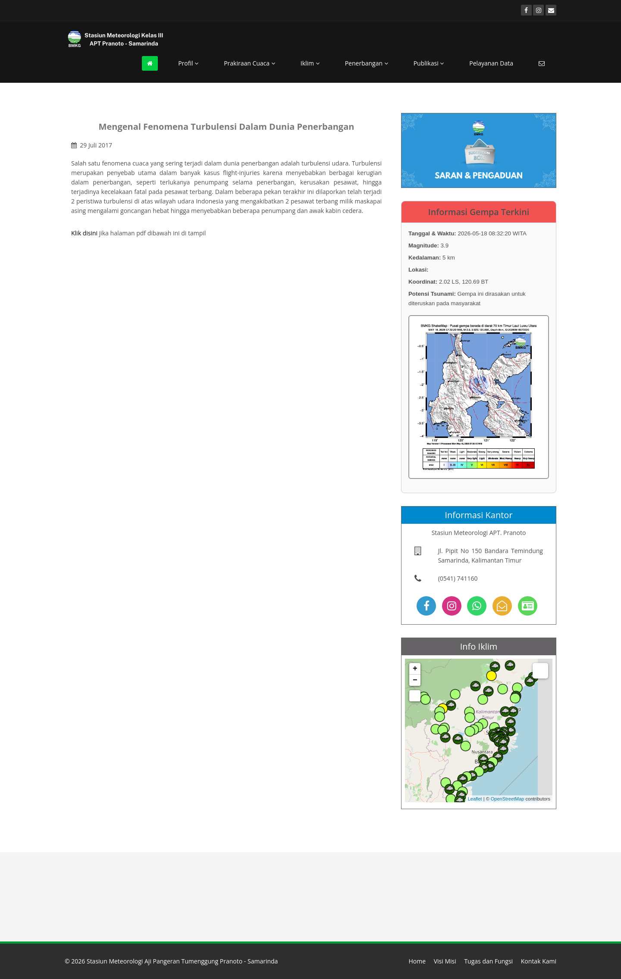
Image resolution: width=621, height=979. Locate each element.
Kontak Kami (538, 961)
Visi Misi (445, 961)
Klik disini (84, 233)
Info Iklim (479, 646)
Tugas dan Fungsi (488, 961)
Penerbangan (366, 63)
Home (417, 961)
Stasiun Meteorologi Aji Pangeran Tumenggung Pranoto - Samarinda (182, 961)
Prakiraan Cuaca (249, 63)
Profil (188, 63)
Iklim (310, 63)
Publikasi (429, 63)
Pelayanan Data (491, 63)
